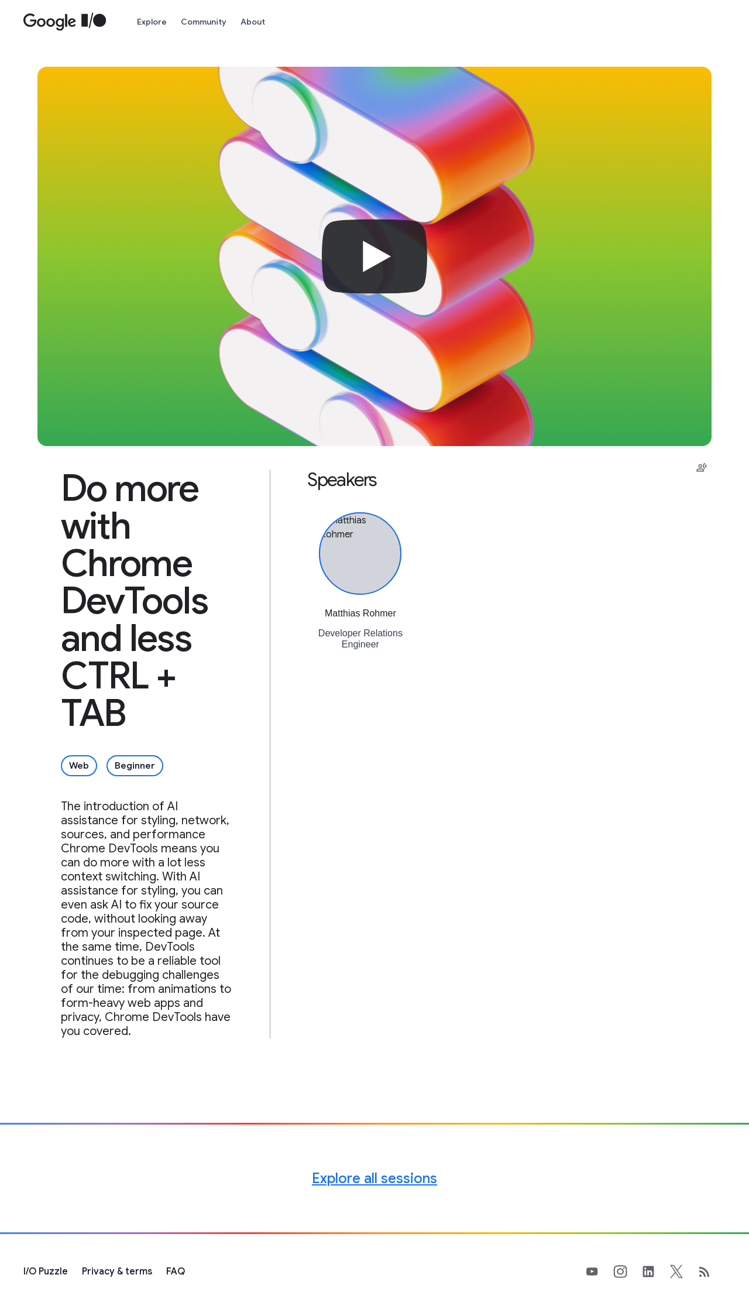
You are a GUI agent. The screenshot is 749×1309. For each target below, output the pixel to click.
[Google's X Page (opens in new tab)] (683, 1271)
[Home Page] (64, 21)
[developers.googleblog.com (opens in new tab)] (712, 1271)
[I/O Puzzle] (45, 1272)
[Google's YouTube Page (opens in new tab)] (599, 1271)
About (252, 21)
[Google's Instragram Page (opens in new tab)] (627, 1271)
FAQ (175, 1271)
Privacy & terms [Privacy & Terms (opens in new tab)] (117, 1271)
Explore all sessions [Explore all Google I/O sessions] (374, 1178)
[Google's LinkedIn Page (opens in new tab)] (655, 1271)
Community (203, 21)
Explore (152, 21)
